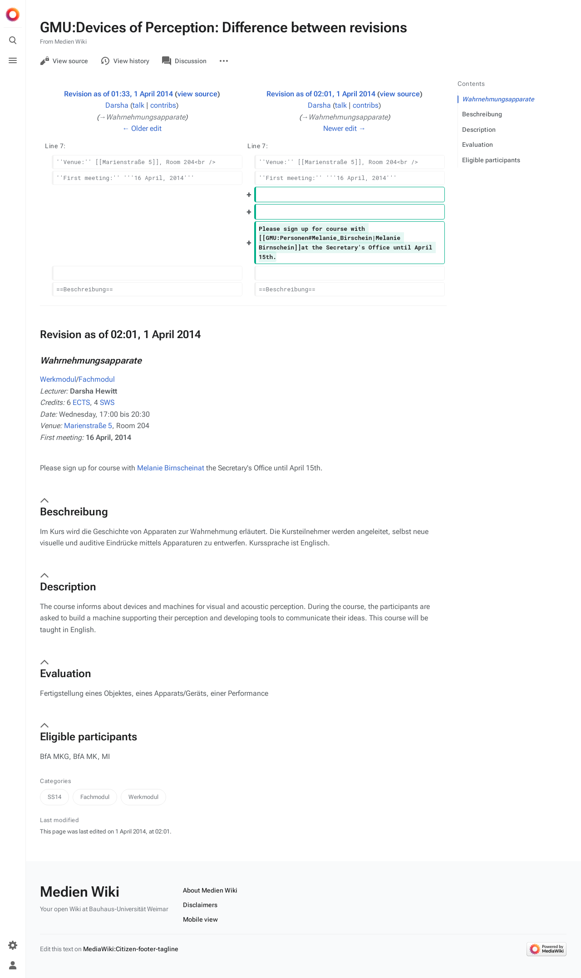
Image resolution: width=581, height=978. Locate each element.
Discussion (184, 60)
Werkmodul (58, 379)
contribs (163, 105)
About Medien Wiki (210, 890)
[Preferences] (13, 945)
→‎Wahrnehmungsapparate (142, 117)
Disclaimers (200, 904)
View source (64, 60)
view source (197, 94)
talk (138, 105)
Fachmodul (97, 379)
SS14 (54, 796)
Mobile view (200, 919)
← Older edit (142, 128)
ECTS (81, 402)
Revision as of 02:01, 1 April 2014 (320, 94)
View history (125, 60)
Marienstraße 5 (88, 425)
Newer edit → (344, 128)
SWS (107, 402)
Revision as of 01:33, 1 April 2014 (118, 94)
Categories (55, 781)
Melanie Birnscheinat (170, 468)
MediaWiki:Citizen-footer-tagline (130, 949)
